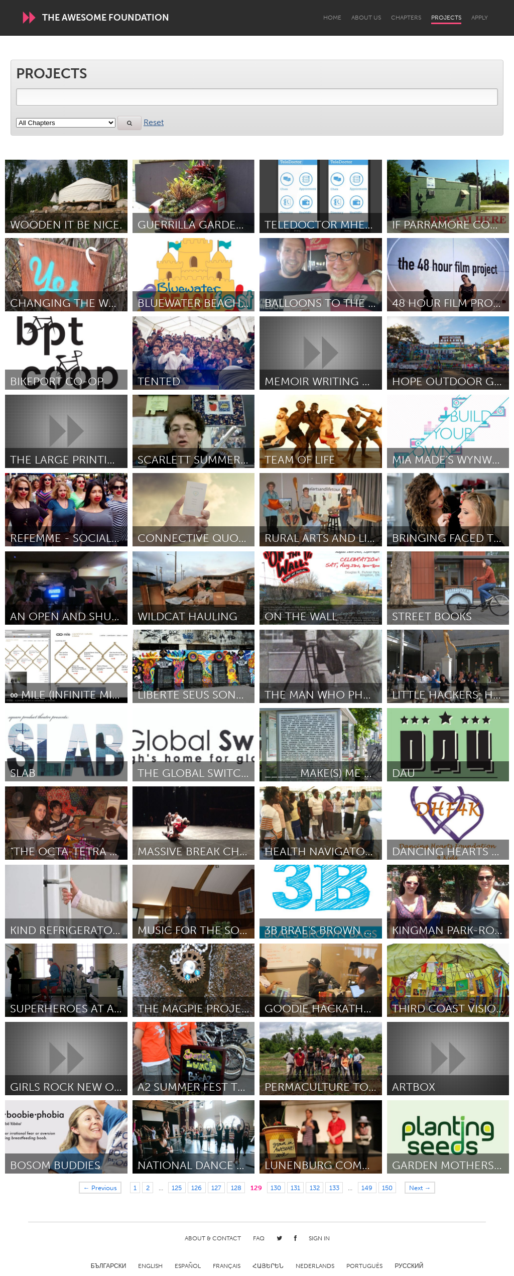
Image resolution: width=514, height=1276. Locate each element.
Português (364, 1265)
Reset (154, 122)
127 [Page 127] (216, 1188)
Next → (420, 1188)
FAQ (259, 1238)
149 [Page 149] (366, 1188)
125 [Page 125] (177, 1188)
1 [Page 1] (135, 1188)
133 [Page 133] (334, 1188)
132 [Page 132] (315, 1188)
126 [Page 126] (196, 1188)
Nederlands (315, 1265)
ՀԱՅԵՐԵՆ (268, 1265)
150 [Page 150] (387, 1188)
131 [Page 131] (295, 1188)
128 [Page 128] (236, 1188)
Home (332, 17)
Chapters (406, 17)
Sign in (319, 1238)
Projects (446, 17)
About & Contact (213, 1238)
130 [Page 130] (276, 1188)
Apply (479, 17)
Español (188, 1265)
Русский (409, 1265)
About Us (366, 17)
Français (226, 1265)
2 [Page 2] (148, 1188)
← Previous (100, 1188)
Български (108, 1265)
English (150, 1265)
